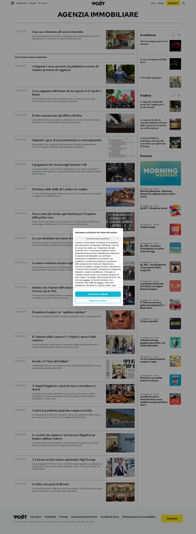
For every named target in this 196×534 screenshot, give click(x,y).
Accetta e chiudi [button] (98, 294)
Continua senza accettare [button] (98, 239)
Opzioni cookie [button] (98, 300)
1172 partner (84, 280)
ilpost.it (100, 283)
